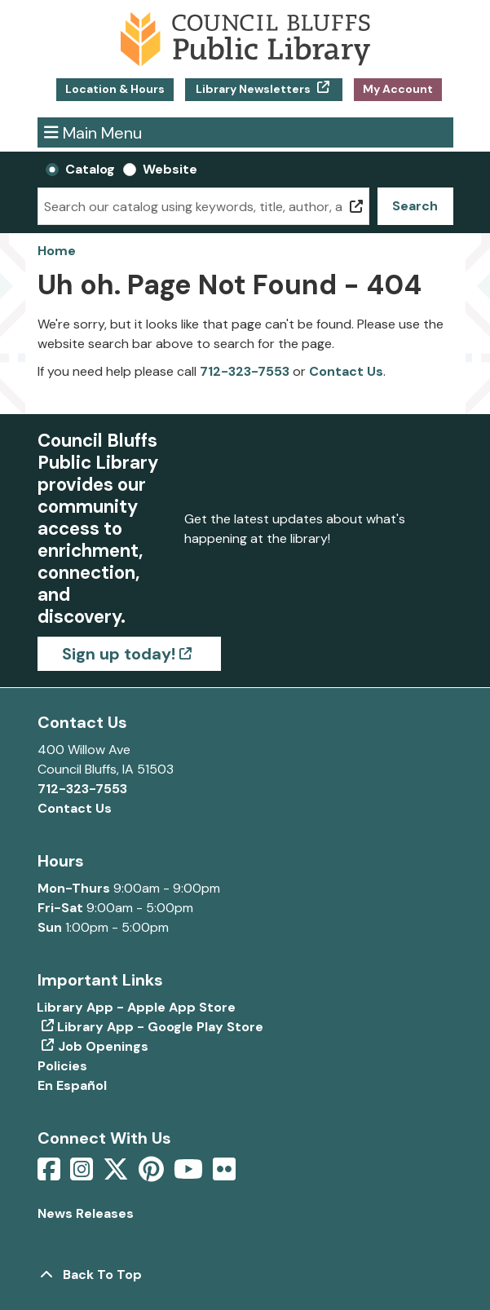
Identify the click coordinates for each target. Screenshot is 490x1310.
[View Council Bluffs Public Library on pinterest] (153, 1174)
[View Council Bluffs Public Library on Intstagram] (83, 1174)
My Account (398, 89)
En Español (72, 1085)
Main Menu (93, 132)
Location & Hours (115, 89)
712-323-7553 (244, 371)
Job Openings (103, 1046)
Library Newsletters (253, 89)
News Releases (86, 1213)
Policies (62, 1065)
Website (170, 169)
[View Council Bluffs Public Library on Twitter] (117, 1174)
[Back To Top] (245, 1275)
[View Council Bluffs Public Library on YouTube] (190, 1174)
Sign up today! (118, 653)
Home (57, 250)
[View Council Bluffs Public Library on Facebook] (51, 1174)
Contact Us (346, 371)
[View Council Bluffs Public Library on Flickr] (224, 1174)
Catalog (90, 169)
